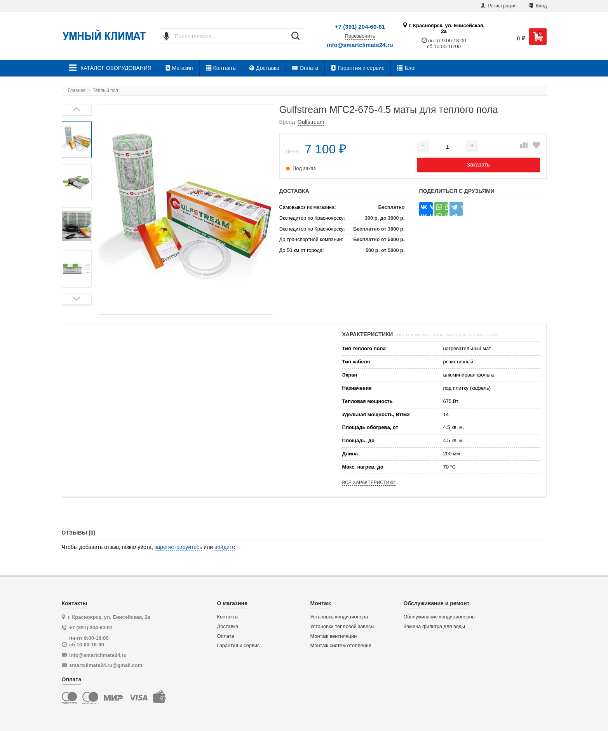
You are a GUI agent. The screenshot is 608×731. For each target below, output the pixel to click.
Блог (406, 68)
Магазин (179, 68)
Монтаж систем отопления (340, 645)
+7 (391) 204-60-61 (360, 26)
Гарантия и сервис (357, 68)
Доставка (264, 68)
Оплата (305, 68)
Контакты (221, 68)
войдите (224, 547)
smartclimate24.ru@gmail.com (105, 665)
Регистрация (499, 6)
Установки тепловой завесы (342, 626)
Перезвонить (360, 36)
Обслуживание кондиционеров (439, 617)
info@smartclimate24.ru (360, 45)
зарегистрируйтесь (178, 547)
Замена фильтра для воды (434, 626)
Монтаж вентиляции (333, 636)
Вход (537, 6)
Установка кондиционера (339, 617)
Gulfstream (311, 122)
